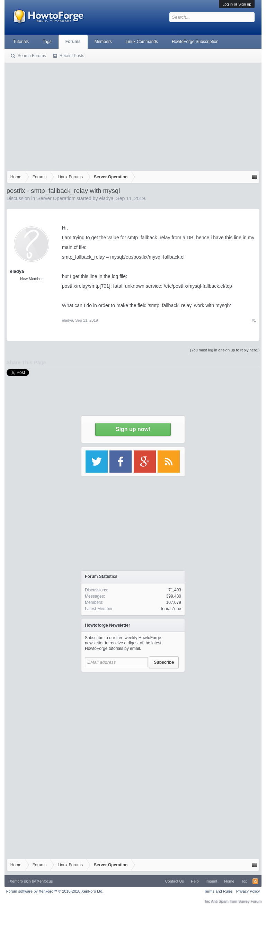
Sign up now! (133, 429)
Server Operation (55, 198)
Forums (73, 41)
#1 (254, 320)
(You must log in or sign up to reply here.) (225, 350)
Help (195, 881)
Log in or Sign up (236, 4)
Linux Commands (142, 41)
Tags (47, 41)
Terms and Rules (218, 891)
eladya (106, 198)
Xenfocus (45, 881)
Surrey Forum (249, 901)
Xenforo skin (20, 881)
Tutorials (21, 41)
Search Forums (32, 55)
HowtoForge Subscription (195, 41)
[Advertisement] (133, 115)
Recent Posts (72, 55)
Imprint (212, 881)
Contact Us (174, 881)
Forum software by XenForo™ (55, 891)
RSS (255, 881)
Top (244, 881)
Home (229, 881)
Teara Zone (170, 608)
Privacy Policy (248, 891)
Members (103, 41)
